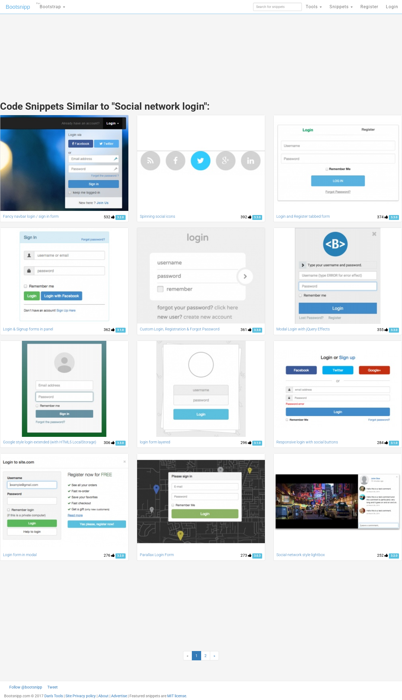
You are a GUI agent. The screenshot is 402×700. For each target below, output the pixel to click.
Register (369, 6)
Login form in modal (20, 555)
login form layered (155, 442)
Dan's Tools (53, 696)
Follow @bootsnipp (25, 687)
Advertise (119, 696)
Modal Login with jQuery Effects (303, 329)
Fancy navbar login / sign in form (31, 216)
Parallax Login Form (157, 555)
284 (382, 442)
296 (246, 442)
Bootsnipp (18, 7)
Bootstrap (50, 5)
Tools (314, 6)
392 (246, 217)
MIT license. (177, 696)
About (103, 696)
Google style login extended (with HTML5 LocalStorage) (49, 442)
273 (246, 555)
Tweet (52, 687)
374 (382, 217)
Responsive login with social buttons (307, 442)
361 (246, 329)
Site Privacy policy (80, 696)
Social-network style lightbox (300, 555)
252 (382, 555)
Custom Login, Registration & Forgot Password (179, 329)
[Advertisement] (160, 52)
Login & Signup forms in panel (28, 329)
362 (109, 329)
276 (109, 555)
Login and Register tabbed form (303, 216)
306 (109, 442)
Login (392, 6)
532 (109, 217)
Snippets (341, 6)
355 (382, 329)
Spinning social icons (157, 216)
